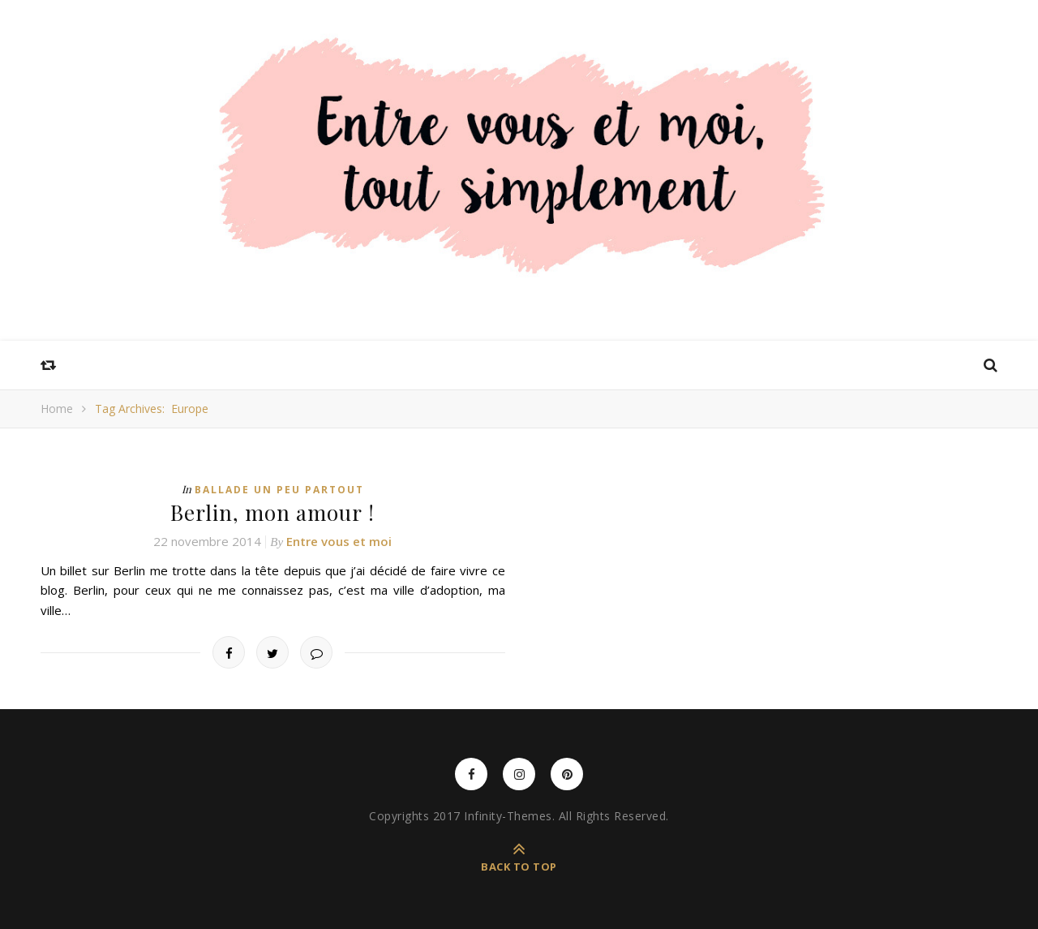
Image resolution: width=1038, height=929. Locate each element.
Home (57, 408)
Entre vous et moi (339, 541)
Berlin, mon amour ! (272, 512)
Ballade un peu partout (279, 490)
